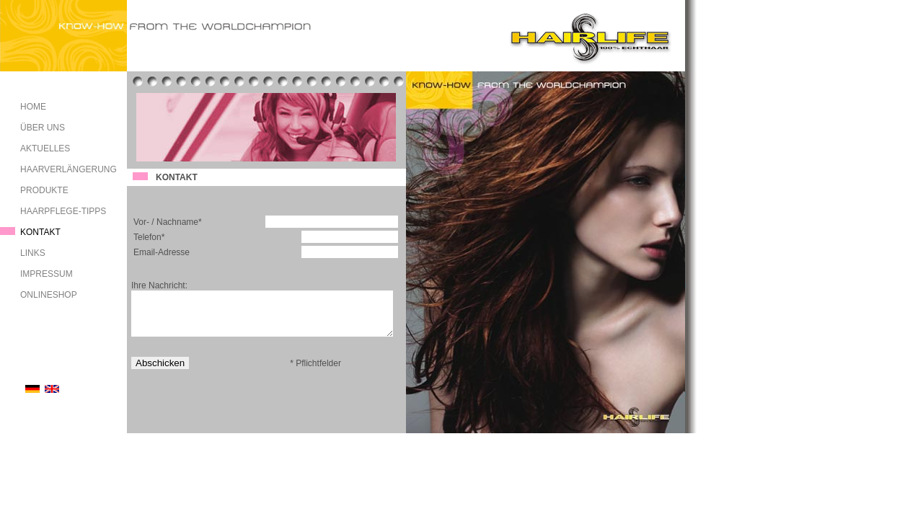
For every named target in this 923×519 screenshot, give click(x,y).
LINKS (32, 253)
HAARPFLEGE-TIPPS (63, 211)
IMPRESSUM (46, 274)
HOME (33, 107)
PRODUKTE (44, 190)
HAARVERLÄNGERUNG (68, 169)
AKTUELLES (45, 148)
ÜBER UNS (42, 128)
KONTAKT (40, 232)
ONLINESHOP (48, 295)
